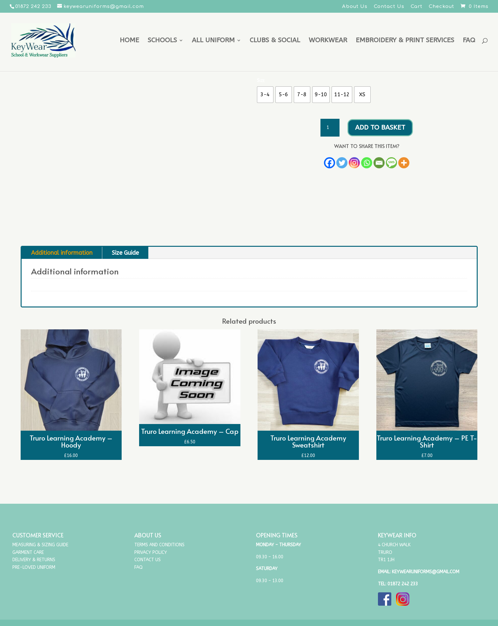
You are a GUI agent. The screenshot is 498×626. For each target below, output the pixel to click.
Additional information (61, 252)
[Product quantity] (330, 128)
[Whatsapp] (366, 162)
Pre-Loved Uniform (33, 567)
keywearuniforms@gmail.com (425, 572)
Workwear (328, 41)
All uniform (213, 41)
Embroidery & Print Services (405, 41)
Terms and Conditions (159, 545)
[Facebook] (329, 162)
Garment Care (28, 552)
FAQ (469, 41)
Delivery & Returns (33, 559)
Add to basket (380, 127)
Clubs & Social (275, 41)
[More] (403, 162)
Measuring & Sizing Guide (40, 545)
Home (129, 41)
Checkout (441, 6)
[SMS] (391, 162)
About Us (354, 6)
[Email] (379, 162)
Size (261, 80)
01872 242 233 (402, 584)
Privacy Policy (150, 552)
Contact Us (389, 6)
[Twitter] (341, 162)
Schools (162, 41)
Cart (416, 6)
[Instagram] (354, 162)
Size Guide (125, 252)
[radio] (265, 95)
